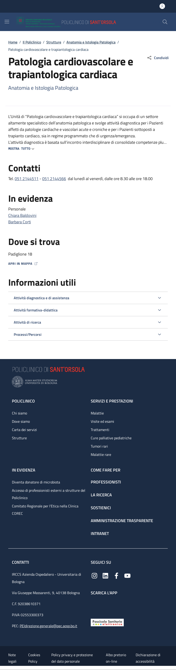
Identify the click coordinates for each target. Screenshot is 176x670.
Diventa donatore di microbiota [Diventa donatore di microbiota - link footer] (36, 482)
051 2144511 (26, 178)
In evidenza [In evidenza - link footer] (23, 470)
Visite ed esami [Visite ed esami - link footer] (102, 421)
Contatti (21, 562)
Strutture (53, 42)
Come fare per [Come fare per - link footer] (105, 470)
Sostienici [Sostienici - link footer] (101, 508)
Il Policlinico (32, 42)
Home (12, 42)
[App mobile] (94, 606)
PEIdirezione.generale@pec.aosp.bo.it (48, 626)
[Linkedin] (105, 575)
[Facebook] (116, 575)
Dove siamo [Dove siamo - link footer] (21, 421)
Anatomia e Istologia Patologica (91, 42)
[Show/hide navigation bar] (7, 22)
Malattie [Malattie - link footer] (97, 413)
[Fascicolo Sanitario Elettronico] (107, 622)
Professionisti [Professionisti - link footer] (106, 482)
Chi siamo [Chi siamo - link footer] (19, 413)
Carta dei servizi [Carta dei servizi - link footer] (24, 429)
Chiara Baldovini (22, 215)
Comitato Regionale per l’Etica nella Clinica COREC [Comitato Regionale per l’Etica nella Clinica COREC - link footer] (45, 509)
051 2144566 (54, 178)
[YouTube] (127, 575)
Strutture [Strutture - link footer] (19, 438)
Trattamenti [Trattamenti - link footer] (100, 429)
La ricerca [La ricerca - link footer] (101, 495)
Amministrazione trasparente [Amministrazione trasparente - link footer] (122, 521)
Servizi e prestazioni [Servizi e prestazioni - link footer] (112, 401)
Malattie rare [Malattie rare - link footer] (101, 454)
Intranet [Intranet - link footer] (100, 533)
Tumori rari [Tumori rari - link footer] (99, 446)
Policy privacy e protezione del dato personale (72, 658)
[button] (165, 22)
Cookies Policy (34, 658)
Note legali (12, 658)
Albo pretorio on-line (116, 658)
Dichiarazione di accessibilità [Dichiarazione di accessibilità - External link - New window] (148, 658)
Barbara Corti (19, 222)
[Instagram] (94, 575)
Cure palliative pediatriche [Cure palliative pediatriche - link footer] (111, 438)
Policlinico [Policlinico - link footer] (23, 401)
